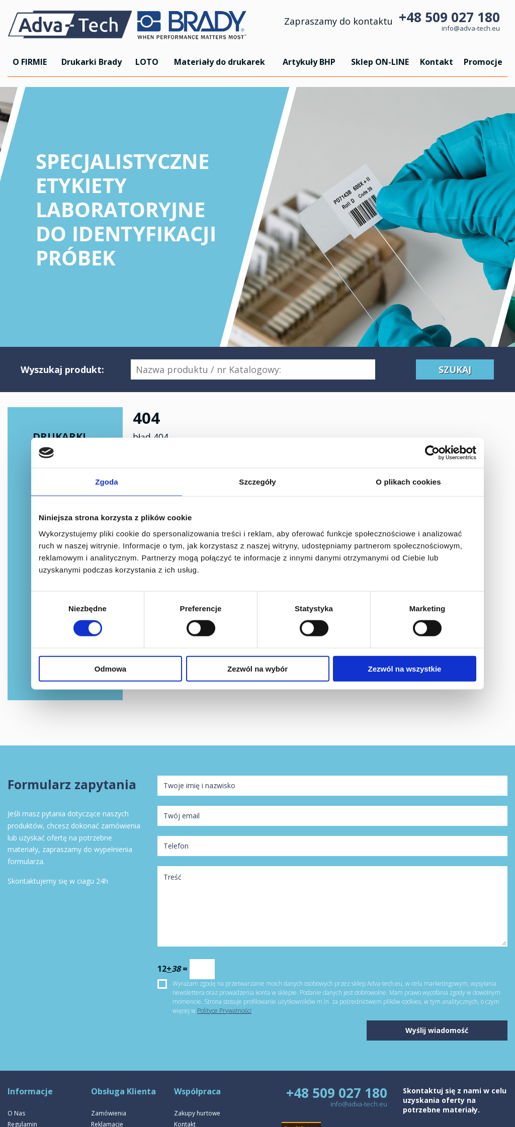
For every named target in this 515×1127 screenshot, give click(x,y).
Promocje (483, 61)
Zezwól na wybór (257, 668)
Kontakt (436, 61)
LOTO (146, 61)
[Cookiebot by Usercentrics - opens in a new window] (432, 452)
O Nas (16, 1113)
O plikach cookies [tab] (408, 482)
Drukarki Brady (91, 61)
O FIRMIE (30, 61)
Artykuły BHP (309, 61)
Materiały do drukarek (219, 61)
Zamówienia (108, 1113)
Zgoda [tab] (106, 482)
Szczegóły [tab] (257, 482)
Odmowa (110, 668)
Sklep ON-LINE (380, 61)
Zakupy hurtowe (197, 1113)
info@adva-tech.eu (471, 28)
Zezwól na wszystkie (405, 668)
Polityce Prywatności (224, 1010)
